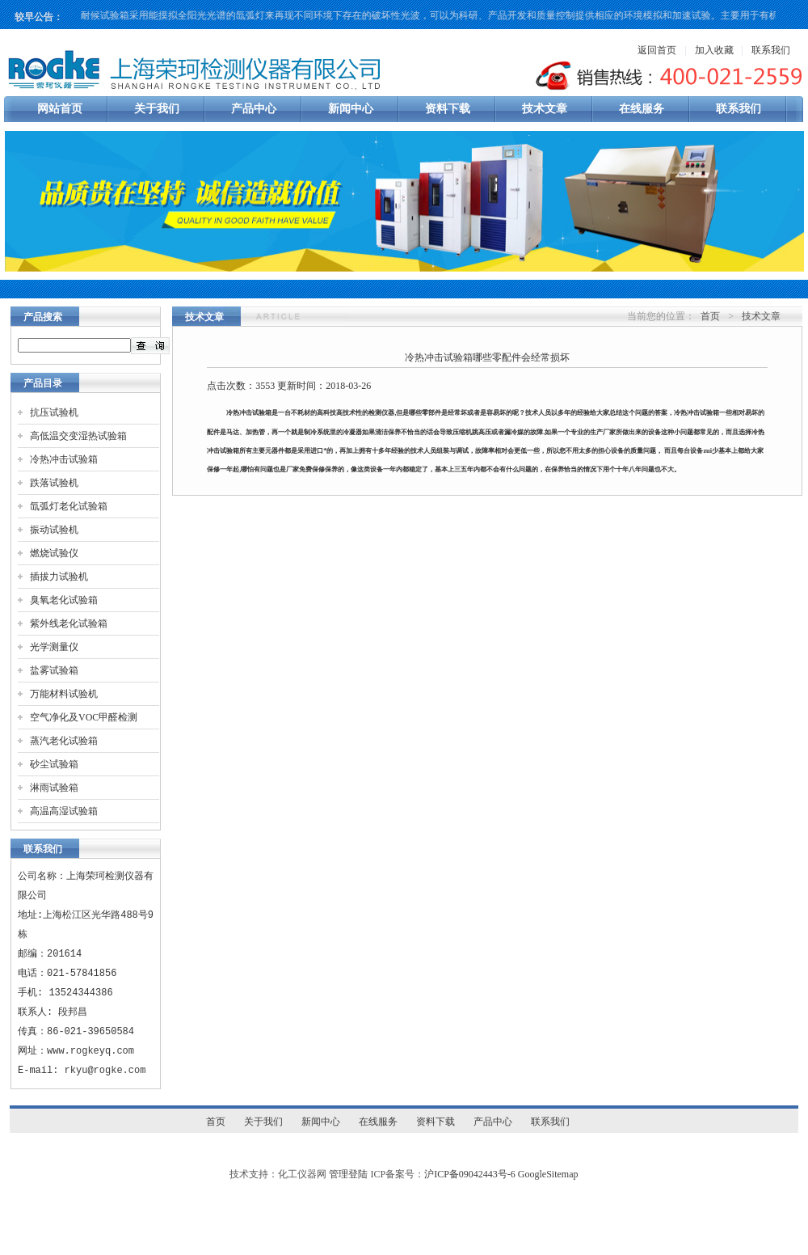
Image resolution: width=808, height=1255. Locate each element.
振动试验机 (54, 529)
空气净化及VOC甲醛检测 (83, 717)
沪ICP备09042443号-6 (470, 1174)
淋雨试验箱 (54, 787)
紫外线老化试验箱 (68, 623)
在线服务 (641, 109)
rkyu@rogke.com (105, 1070)
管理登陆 (348, 1174)
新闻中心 (350, 109)
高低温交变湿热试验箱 (78, 436)
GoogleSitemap (548, 1174)
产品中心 (253, 109)
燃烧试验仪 (54, 553)
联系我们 (770, 50)
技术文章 (544, 109)
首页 (710, 316)
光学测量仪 (54, 647)
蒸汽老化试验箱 (64, 740)
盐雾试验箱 (54, 670)
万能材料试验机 (64, 693)
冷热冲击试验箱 (64, 459)
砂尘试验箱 (54, 764)
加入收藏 (714, 50)
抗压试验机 (54, 412)
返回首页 (657, 50)
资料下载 (447, 109)
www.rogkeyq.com (90, 1051)
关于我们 (156, 109)
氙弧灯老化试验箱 (68, 506)
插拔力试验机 (59, 576)
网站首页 (59, 109)
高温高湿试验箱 (64, 811)
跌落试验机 (54, 482)
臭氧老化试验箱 (64, 600)
